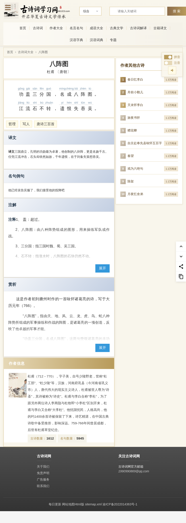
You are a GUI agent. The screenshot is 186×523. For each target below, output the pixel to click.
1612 (50, 438)
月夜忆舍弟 (135, 194)
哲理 (12, 124)
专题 (113, 40)
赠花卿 (132, 130)
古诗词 (38, 28)
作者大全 (56, 28)
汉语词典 (96, 40)
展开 (102, 268)
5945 (80, 438)
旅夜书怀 (133, 117)
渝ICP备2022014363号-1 (119, 504)
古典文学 (116, 28)
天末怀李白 (135, 105)
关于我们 (43, 466)
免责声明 (43, 473)
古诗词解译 (138, 28)
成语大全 (96, 28)
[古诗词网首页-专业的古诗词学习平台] (36, 10)
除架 (130, 181)
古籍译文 (160, 28)
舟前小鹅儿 (135, 92)
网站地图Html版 (73, 504)
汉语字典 (76, 40)
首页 (22, 28)
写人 (26, 124)
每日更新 (55, 504)
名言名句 (76, 28)
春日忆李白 (135, 79)
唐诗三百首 (45, 124)
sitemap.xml (93, 504)
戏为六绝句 (135, 168)
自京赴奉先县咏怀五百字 (144, 143)
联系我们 (43, 486)
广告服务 (43, 479)
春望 (130, 156)
